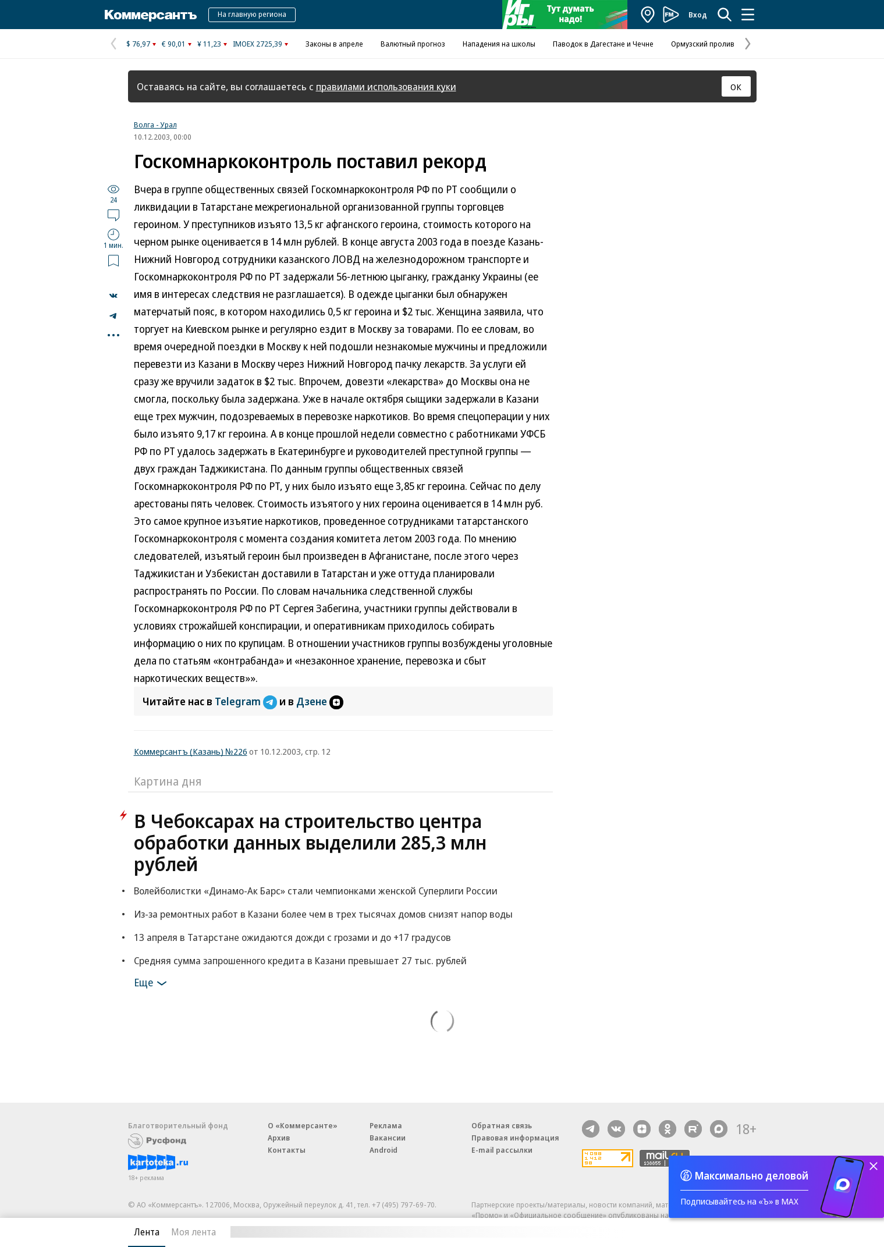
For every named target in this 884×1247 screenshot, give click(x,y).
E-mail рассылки (501, 1150)
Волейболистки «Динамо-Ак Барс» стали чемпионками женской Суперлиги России (316, 890)
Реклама (386, 1125)
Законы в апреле (334, 43)
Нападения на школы (499, 43)
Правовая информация (515, 1137)
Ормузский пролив (702, 43)
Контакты (287, 1150)
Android (383, 1150)
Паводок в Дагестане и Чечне (603, 43)
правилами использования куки (386, 86)
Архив (279, 1137)
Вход (697, 14)
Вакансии (388, 1137)
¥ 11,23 (209, 43)
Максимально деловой (751, 1175)
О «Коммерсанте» (303, 1125)
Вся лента (696, 1232)
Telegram (247, 701)
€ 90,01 (174, 43)
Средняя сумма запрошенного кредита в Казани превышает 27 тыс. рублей (300, 960)
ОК (735, 87)
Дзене (319, 701)
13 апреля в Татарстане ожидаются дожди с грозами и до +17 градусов (292, 937)
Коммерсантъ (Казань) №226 (190, 751)
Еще (152, 983)
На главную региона (252, 14)
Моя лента (193, 1231)
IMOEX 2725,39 (257, 43)
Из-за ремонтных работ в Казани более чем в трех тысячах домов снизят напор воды (323, 914)
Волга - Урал (155, 124)
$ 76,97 (138, 43)
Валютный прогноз (413, 43)
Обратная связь (501, 1125)
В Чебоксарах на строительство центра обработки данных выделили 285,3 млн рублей (310, 842)
